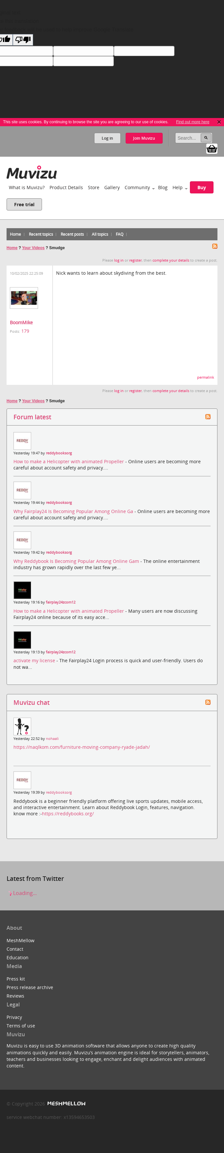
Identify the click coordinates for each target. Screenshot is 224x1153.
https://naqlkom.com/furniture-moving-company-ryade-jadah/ (81, 747)
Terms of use (21, 1026)
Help (178, 187)
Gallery (112, 187)
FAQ (119, 234)
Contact (15, 949)
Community (137, 187)
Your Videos (33, 248)
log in (119, 260)
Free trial (24, 204)
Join (144, 138)
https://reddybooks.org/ (68, 813)
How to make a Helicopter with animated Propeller (69, 461)
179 (25, 331)
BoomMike (21, 322)
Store (93, 187)
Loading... (22, 893)
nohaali (52, 738)
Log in (107, 138)
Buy (201, 187)
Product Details (66, 187)
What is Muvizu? (27, 187)
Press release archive (30, 987)
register (135, 260)
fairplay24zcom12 (60, 602)
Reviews (15, 996)
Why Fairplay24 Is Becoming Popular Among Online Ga (73, 511)
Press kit (16, 979)
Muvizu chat (31, 702)
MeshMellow (20, 940)
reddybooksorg (59, 453)
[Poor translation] (23, 40)
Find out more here (192, 122)
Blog (163, 187)
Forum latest (32, 417)
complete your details (171, 260)
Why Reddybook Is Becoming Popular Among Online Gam (76, 561)
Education (18, 957)
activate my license (34, 660)
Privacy (14, 1017)
